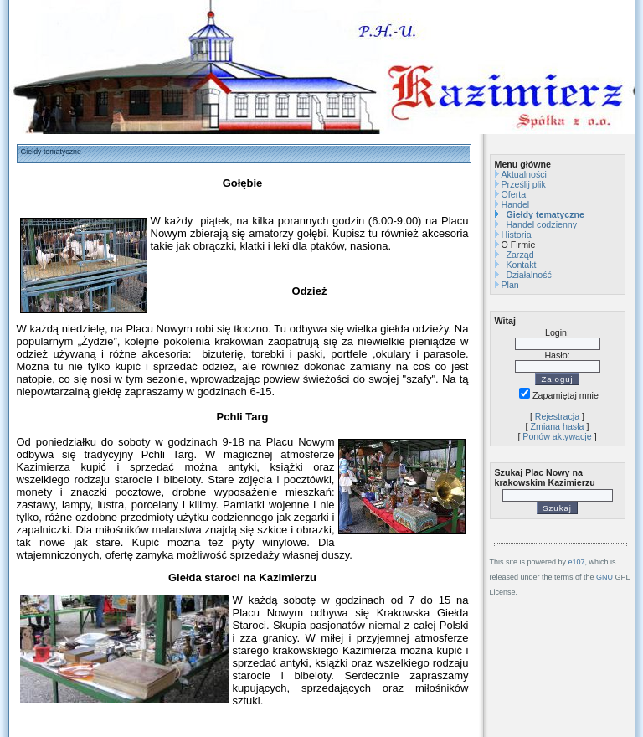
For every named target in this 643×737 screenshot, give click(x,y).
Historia (516, 234)
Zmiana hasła (557, 426)
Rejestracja (557, 416)
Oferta (513, 194)
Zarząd (519, 255)
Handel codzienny (541, 224)
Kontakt (521, 265)
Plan (509, 285)
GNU (604, 577)
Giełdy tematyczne (545, 214)
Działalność (529, 275)
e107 (576, 562)
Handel (515, 204)
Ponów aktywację (556, 436)
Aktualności (524, 174)
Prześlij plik (523, 184)
